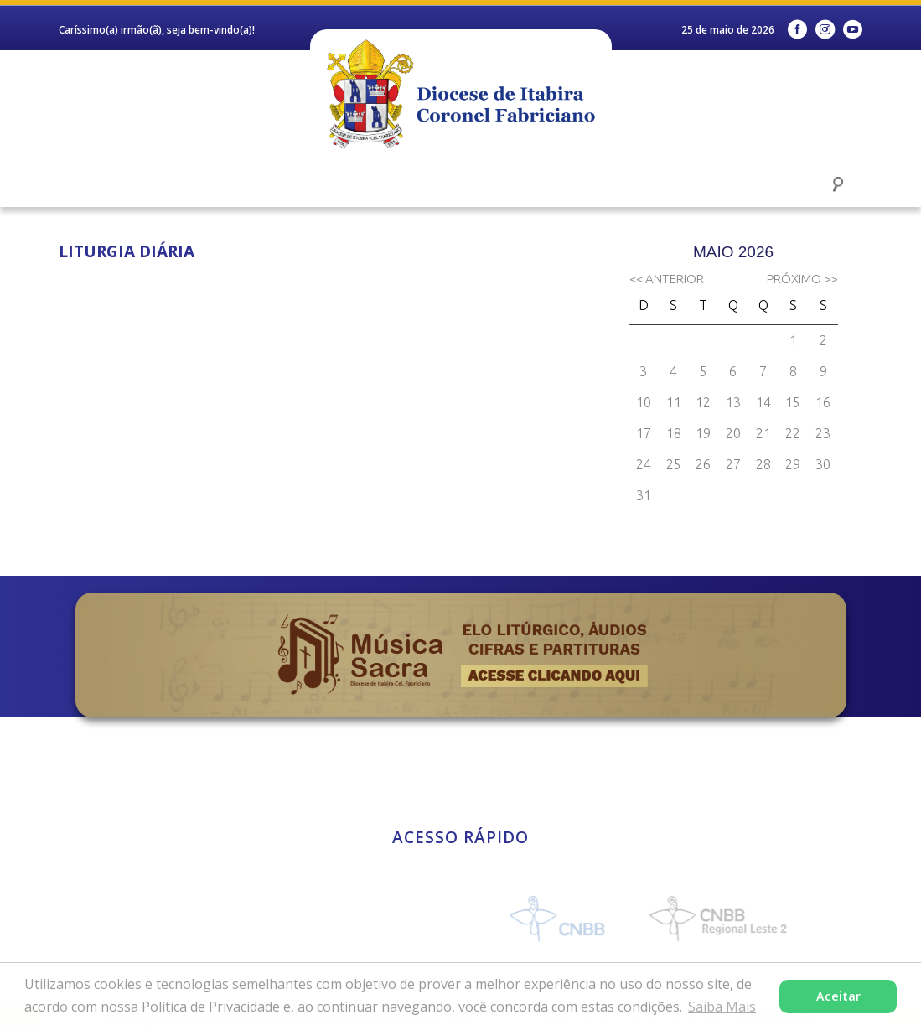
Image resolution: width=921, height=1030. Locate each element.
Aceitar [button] (838, 996)
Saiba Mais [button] (722, 1006)
